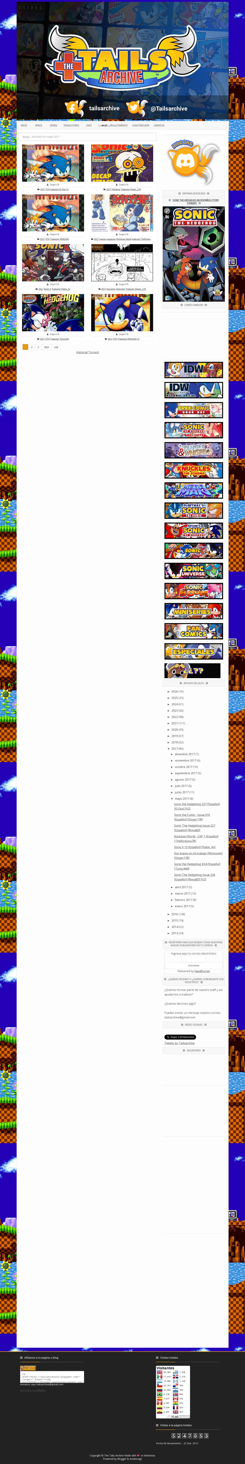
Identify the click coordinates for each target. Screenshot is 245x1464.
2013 (175, 933)
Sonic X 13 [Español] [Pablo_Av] (194, 847)
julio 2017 (181, 786)
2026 (175, 691)
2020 (175, 730)
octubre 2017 (183, 767)
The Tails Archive (114, 1455)
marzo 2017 (182, 893)
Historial (82, 352)
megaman (111, 239)
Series (53, 125)
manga (102, 239)
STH (48, 189)
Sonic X (47, 289)
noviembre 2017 (185, 760)
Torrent (93, 352)
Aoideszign (136, 1458)
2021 (175, 723)
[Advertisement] (88, 379)
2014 (175, 927)
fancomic (111, 289)
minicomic (120, 289)
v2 (67, 189)
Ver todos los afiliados (33, 1392)
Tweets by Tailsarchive (179, 1043)
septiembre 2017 (186, 773)
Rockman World (123, 239)
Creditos (159, 125)
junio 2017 (182, 792)
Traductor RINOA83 (59, 239)
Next (46, 346)
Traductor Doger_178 (131, 189)
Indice (38, 125)
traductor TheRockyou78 (143, 239)
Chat (89, 125)
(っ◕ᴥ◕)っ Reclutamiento (113, 125)
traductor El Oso (58, 189)
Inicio (24, 125)
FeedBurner (202, 971)
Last (56, 346)
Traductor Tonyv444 (59, 339)
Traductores (71, 125)
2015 (175, 920)
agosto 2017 (183, 779)
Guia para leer (140, 125)
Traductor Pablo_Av (61, 289)
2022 (175, 717)
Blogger (121, 1458)
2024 (175, 704)
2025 (175, 698)
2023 (175, 711)
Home (25, 136)
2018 (175, 742)
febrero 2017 (183, 900)
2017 (42, 189)
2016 (175, 914)
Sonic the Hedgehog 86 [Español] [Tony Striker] (196, 201)
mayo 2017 (182, 799)
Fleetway (116, 189)
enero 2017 (182, 906)
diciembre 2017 (185, 754)
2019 (175, 736)
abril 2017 (181, 887)
